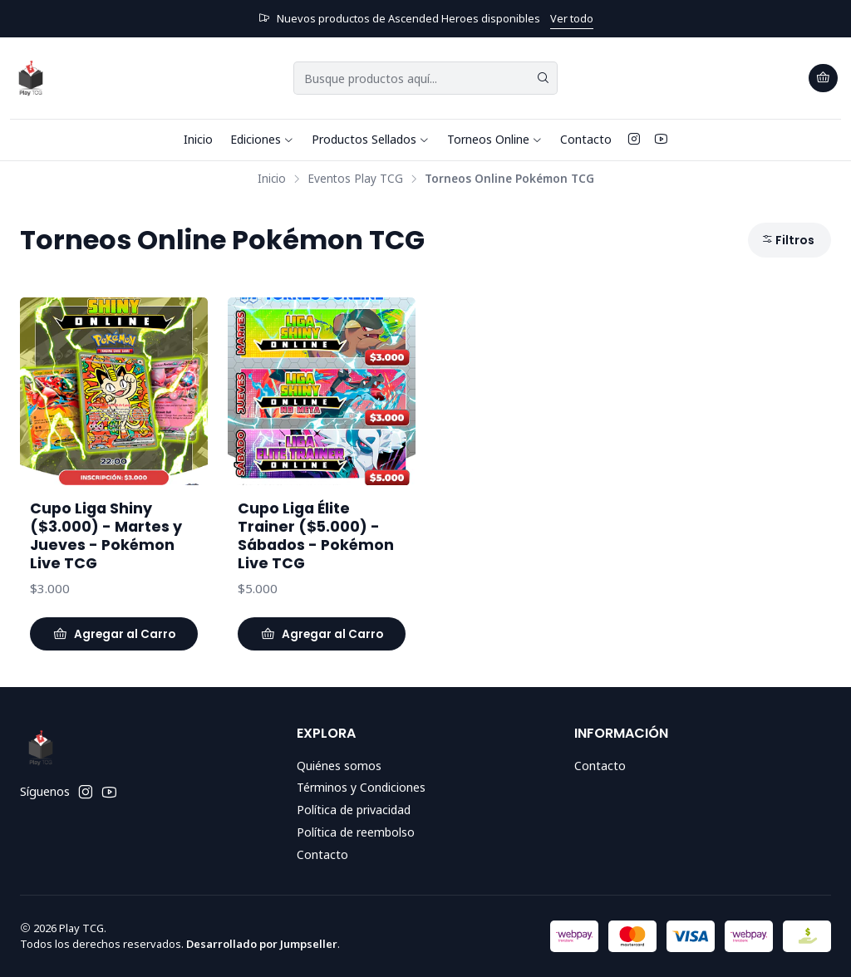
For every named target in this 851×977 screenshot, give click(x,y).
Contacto (586, 139)
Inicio (198, 139)
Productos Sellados (371, 139)
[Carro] (823, 78)
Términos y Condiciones (361, 787)
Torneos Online (495, 139)
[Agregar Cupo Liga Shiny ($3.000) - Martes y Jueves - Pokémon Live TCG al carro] (114, 634)
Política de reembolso (356, 832)
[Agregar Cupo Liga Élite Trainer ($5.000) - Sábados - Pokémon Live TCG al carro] (322, 634)
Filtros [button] (787, 240)
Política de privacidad (354, 809)
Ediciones (262, 139)
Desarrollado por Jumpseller (261, 943)
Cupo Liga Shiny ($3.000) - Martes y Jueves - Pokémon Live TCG (106, 535)
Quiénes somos (339, 765)
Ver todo (571, 18)
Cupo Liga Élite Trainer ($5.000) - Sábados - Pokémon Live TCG (316, 535)
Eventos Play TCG (355, 178)
